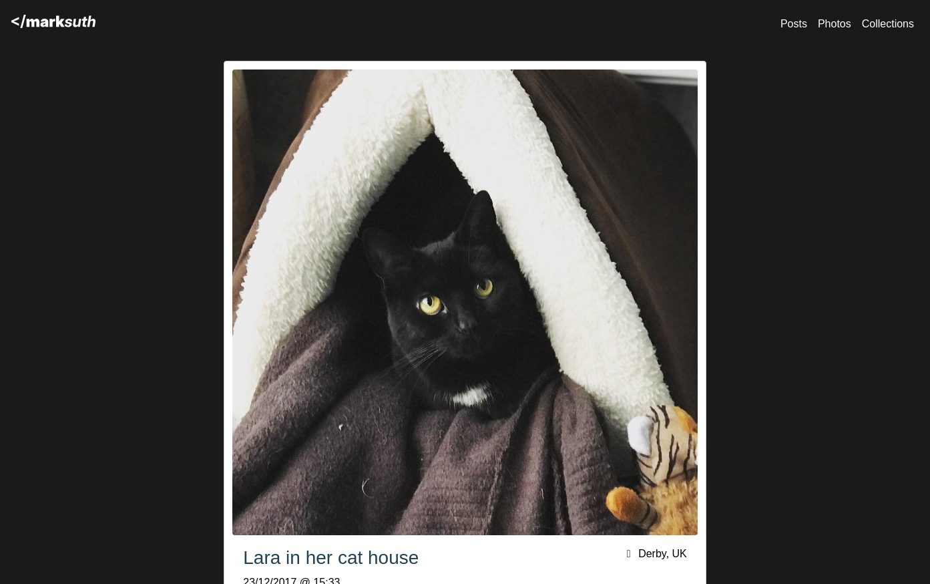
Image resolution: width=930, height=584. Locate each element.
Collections (888, 23)
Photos (834, 23)
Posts (793, 23)
